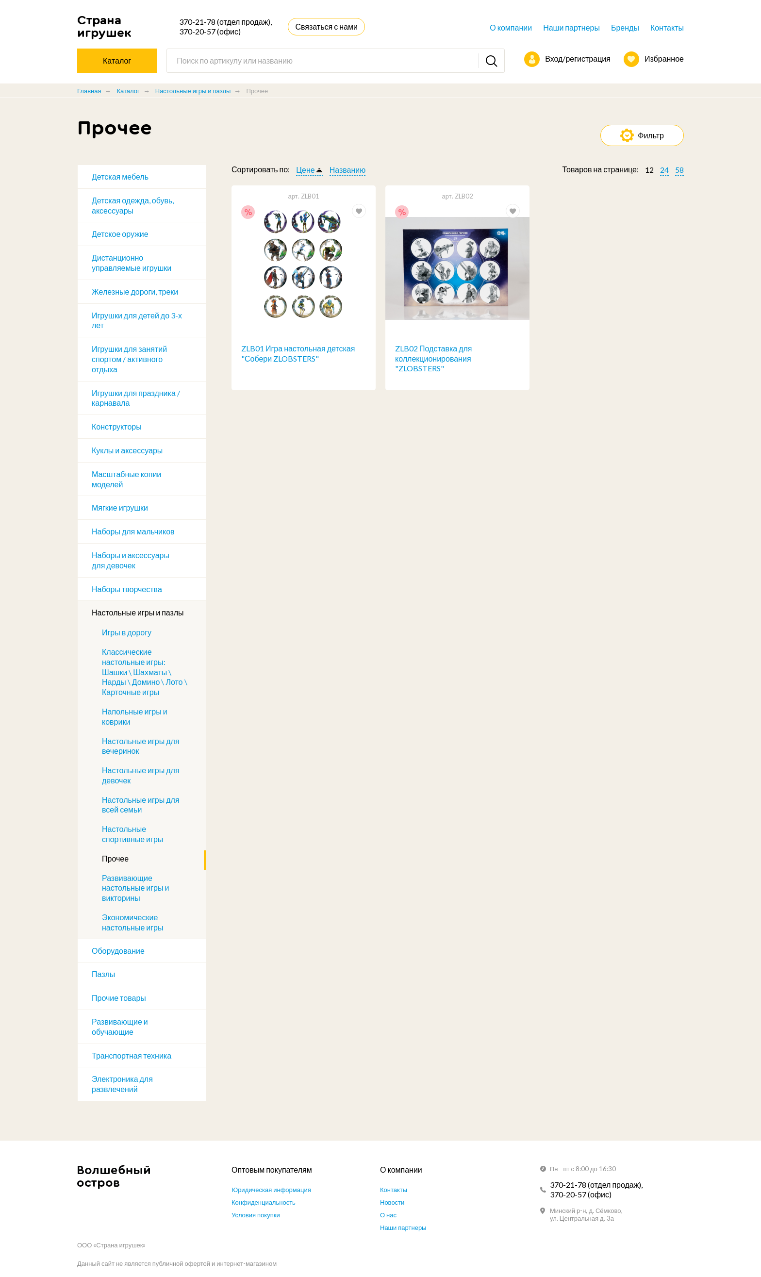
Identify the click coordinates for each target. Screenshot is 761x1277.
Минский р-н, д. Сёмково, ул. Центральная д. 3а (586, 1214)
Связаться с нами (326, 26)
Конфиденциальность (264, 1202)
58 (679, 169)
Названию (348, 169)
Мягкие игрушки (120, 507)
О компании (511, 27)
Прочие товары (119, 997)
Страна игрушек (104, 26)
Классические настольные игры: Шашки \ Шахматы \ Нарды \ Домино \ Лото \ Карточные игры (144, 672)
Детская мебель (120, 176)
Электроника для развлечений (122, 1084)
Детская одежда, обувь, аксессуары (133, 205)
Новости (392, 1202)
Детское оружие (120, 233)
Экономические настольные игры (133, 922)
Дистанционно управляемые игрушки (131, 262)
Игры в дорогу (126, 632)
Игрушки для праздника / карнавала (136, 398)
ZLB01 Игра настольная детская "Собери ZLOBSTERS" (298, 353)
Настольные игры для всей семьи (141, 804)
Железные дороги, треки (135, 291)
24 (664, 169)
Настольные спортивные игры (132, 834)
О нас (388, 1215)
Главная (89, 91)
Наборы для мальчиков (133, 531)
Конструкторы (117, 426)
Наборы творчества (127, 589)
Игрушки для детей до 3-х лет (137, 320)
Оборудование (118, 950)
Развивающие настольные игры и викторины (135, 888)
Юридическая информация (271, 1190)
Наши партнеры (571, 27)
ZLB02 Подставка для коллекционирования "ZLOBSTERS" (433, 358)
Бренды (625, 27)
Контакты (667, 27)
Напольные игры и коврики (134, 716)
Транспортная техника (131, 1055)
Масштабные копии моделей (126, 479)
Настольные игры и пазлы (193, 91)
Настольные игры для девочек (141, 775)
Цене (305, 169)
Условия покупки (256, 1215)
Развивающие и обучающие (120, 1026)
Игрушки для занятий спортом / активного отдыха (129, 359)
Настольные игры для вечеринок (141, 746)
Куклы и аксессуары (127, 450)
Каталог (127, 91)
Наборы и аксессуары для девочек (130, 560)
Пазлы (103, 973)
